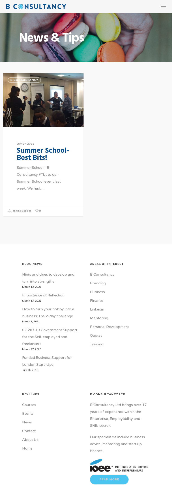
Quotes (96, 335)
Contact (29, 431)
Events (28, 413)
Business (97, 292)
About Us (30, 439)
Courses (29, 405)
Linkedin (97, 309)
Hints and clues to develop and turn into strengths (48, 278)
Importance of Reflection (43, 295)
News (27, 422)
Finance (96, 300)
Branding (98, 283)
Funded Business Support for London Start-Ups (47, 361)
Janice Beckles (19, 211)
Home (27, 448)
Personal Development (109, 327)
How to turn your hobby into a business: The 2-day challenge (48, 312)
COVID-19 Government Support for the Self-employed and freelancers (49, 337)
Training (96, 344)
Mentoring (99, 318)
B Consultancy (24, 80)
